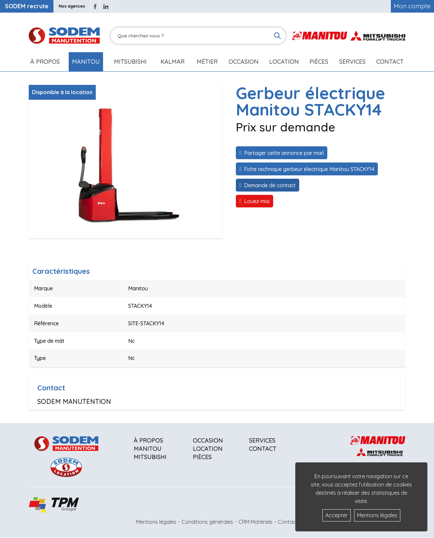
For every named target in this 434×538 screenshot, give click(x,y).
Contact (390, 61)
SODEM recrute (27, 6)
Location (284, 61)
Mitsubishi (130, 61)
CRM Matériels (255, 521)
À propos (148, 440)
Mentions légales (156, 521)
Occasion (244, 61)
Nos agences (72, 6)
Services (262, 440)
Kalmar (173, 61)
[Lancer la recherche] (277, 35)
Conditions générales (207, 521)
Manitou (86, 61)
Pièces (202, 457)
